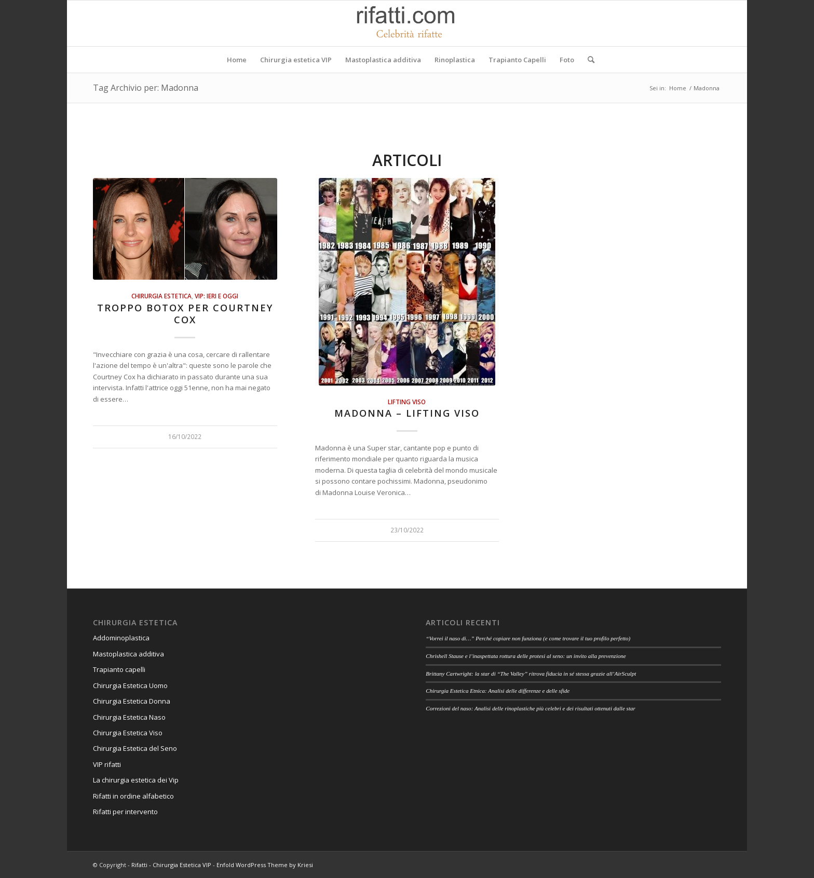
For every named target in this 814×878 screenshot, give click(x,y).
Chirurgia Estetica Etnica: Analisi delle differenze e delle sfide (497, 691)
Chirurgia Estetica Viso (127, 732)
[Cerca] (587, 60)
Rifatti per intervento (125, 811)
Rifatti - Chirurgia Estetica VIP (171, 865)
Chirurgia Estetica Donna (131, 701)
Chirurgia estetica (161, 296)
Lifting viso (407, 401)
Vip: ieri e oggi (216, 296)
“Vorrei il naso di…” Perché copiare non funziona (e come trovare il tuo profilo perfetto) (528, 638)
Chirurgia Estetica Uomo (130, 685)
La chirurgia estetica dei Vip (136, 780)
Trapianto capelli (119, 669)
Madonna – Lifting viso (407, 413)
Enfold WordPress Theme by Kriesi (264, 865)
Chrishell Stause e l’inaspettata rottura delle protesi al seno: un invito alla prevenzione (526, 656)
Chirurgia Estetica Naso (129, 717)
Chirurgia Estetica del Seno (135, 748)
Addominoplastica (121, 637)
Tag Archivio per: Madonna (145, 87)
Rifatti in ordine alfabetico (133, 796)
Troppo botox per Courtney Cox (185, 313)
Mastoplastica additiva (128, 653)
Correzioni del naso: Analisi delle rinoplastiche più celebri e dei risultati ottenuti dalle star (530, 708)
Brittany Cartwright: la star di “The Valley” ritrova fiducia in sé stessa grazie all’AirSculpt (531, 673)
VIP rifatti (107, 764)
